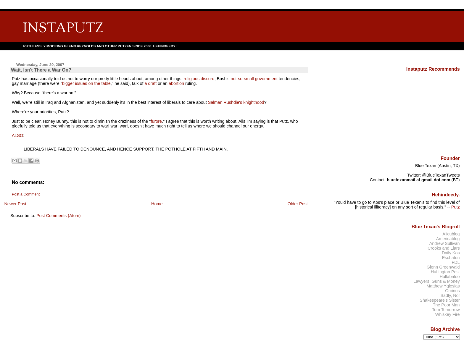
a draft (150, 83)
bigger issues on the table (86, 83)
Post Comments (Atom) (58, 215)
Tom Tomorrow (446, 309)
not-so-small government (254, 78)
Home (156, 203)
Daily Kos (451, 253)
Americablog (448, 238)
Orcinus (452, 290)
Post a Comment (26, 194)
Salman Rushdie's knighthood (236, 102)
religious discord (199, 78)
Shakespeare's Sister (440, 300)
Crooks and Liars (444, 248)
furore (156, 121)
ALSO (17, 135)
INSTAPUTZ (63, 29)
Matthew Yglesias (443, 286)
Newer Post (15, 203)
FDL (456, 262)
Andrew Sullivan (444, 243)
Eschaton (451, 257)
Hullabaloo (450, 276)
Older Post (298, 203)
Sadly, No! (450, 295)
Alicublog (451, 234)
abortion (176, 83)
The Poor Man (446, 305)
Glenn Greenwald (443, 267)
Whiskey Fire (447, 314)
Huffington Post (445, 271)
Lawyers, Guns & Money (436, 281)
